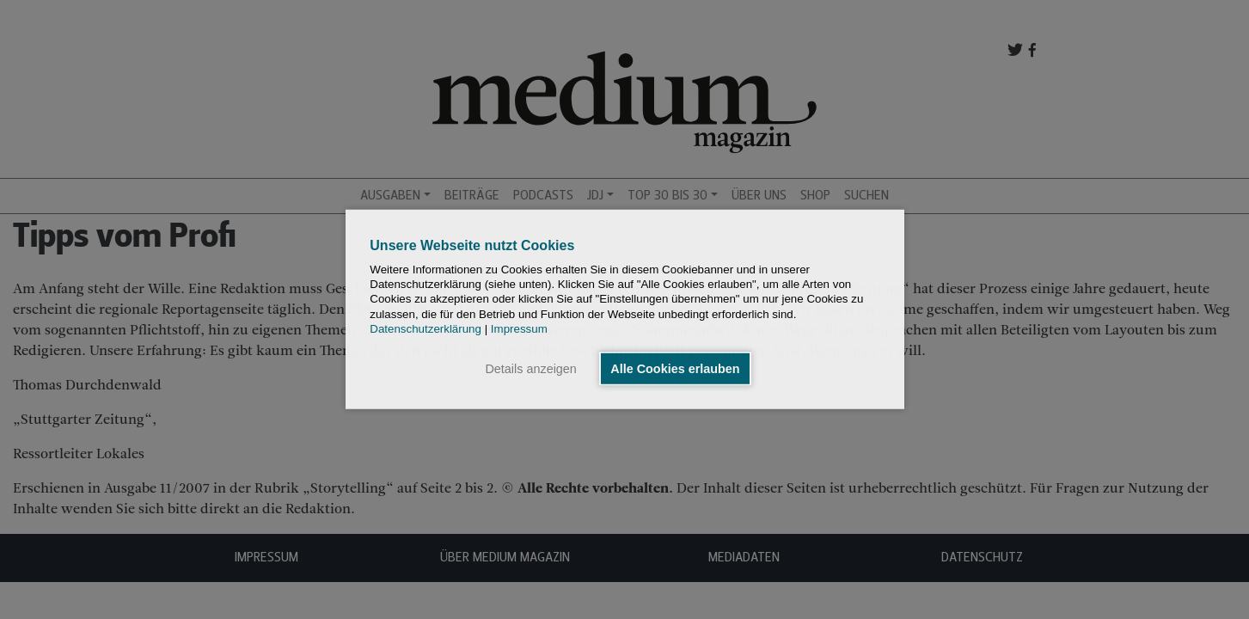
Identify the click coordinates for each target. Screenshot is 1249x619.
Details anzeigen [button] (530, 369)
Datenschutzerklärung (425, 328)
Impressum (519, 328)
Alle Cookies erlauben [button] (674, 369)
